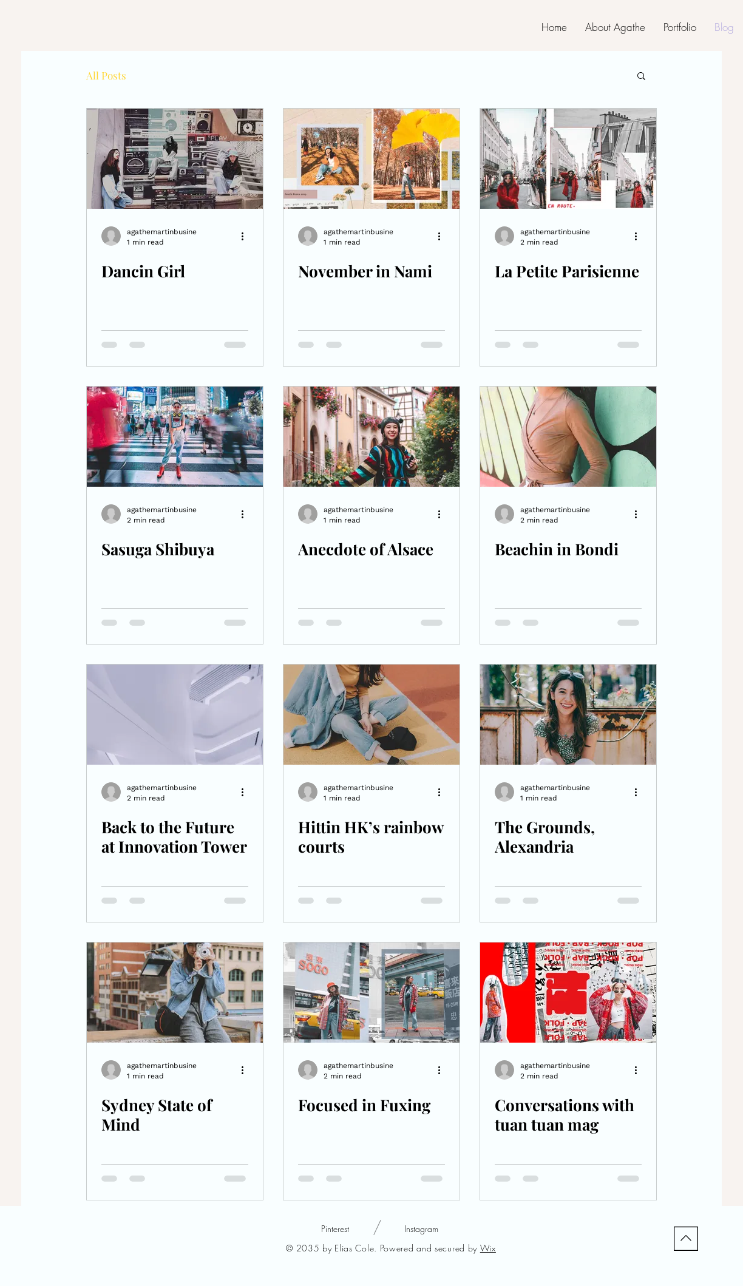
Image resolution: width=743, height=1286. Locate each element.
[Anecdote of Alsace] (371, 437)
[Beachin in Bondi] (568, 437)
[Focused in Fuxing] (371, 993)
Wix (488, 1248)
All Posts (106, 75)
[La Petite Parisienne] (568, 159)
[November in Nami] (371, 159)
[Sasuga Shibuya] (175, 437)
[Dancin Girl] (175, 159)
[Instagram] (421, 1229)
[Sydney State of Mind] (175, 993)
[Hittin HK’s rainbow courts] (371, 715)
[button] (641, 76)
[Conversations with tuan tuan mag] (568, 993)
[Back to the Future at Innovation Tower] (175, 715)
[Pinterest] (335, 1229)
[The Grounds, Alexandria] (568, 715)
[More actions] (246, 236)
